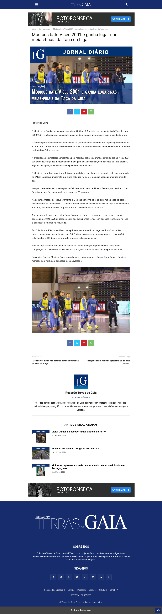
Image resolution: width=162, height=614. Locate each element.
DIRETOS (102, 590)
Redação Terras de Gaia (80, 392)
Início (34, 29)
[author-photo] (81, 388)
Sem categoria (44, 29)
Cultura (71, 590)
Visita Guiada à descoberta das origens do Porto (79, 431)
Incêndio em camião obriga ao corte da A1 (75, 448)
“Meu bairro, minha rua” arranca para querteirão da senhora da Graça (55, 362)
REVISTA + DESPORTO (81, 595)
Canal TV (114, 590)
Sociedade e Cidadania (54, 590)
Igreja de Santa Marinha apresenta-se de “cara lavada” (109, 362)
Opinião (92, 590)
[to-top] (158, 609)
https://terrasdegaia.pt (81, 397)
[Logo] (81, 537)
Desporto (81, 590)
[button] (36, 4)
